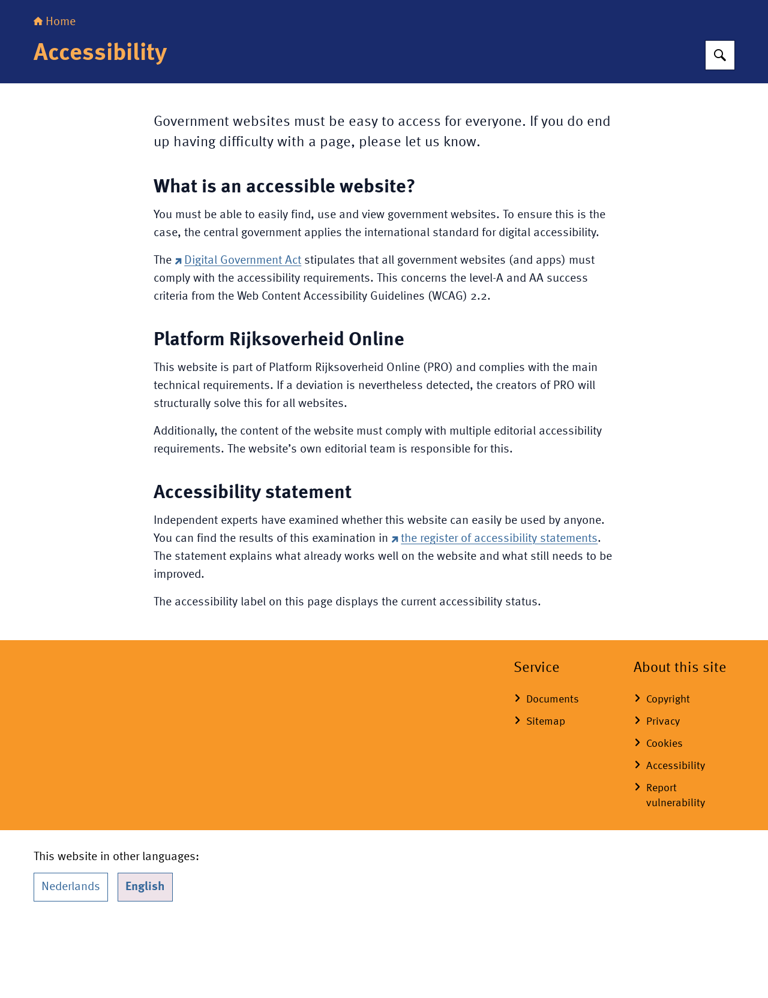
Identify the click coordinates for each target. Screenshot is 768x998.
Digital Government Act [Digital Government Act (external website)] (238, 336)
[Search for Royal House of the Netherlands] (720, 130)
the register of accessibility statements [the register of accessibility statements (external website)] (494, 614)
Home (55, 97)
